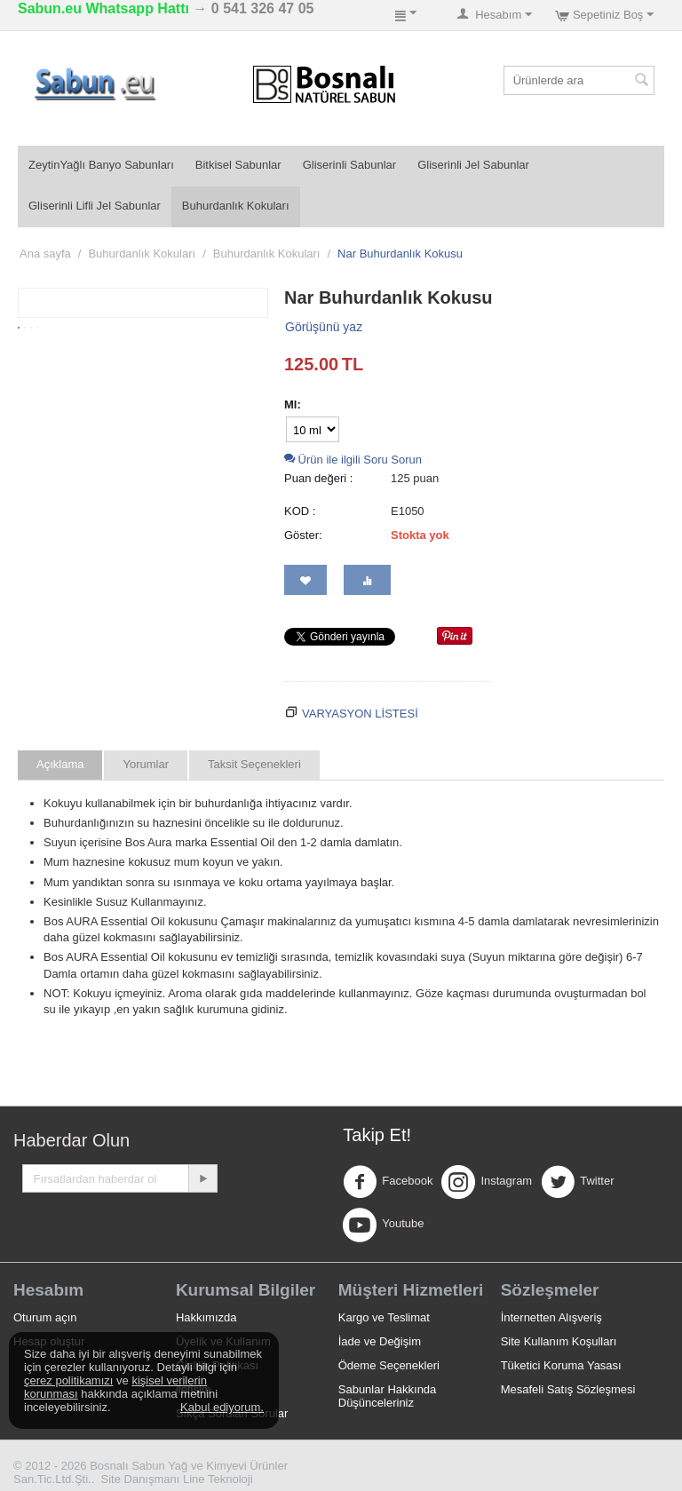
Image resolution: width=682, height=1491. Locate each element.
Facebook (387, 1182)
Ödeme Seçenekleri (389, 1365)
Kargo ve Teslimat (384, 1317)
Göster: (303, 535)
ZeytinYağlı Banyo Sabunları (101, 164)
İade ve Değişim (379, 1341)
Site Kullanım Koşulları (559, 1341)
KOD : (299, 511)
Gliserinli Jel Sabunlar (473, 164)
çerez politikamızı (68, 1380)
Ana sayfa (45, 253)
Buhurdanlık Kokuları (235, 205)
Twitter (577, 1182)
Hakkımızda (206, 1317)
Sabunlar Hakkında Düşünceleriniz (387, 1396)
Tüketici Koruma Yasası (561, 1365)
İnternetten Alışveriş (551, 1317)
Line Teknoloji (218, 1479)
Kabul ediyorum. (222, 1407)
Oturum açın (45, 1317)
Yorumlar (146, 764)
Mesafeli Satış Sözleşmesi (568, 1389)
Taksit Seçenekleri (254, 764)
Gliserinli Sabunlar (350, 164)
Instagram (486, 1182)
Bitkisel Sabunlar (238, 164)
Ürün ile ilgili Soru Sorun (353, 459)
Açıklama (59, 764)
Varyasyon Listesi (360, 713)
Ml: (292, 404)
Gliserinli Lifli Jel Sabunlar (94, 205)
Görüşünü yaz (323, 327)
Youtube (383, 1224)
